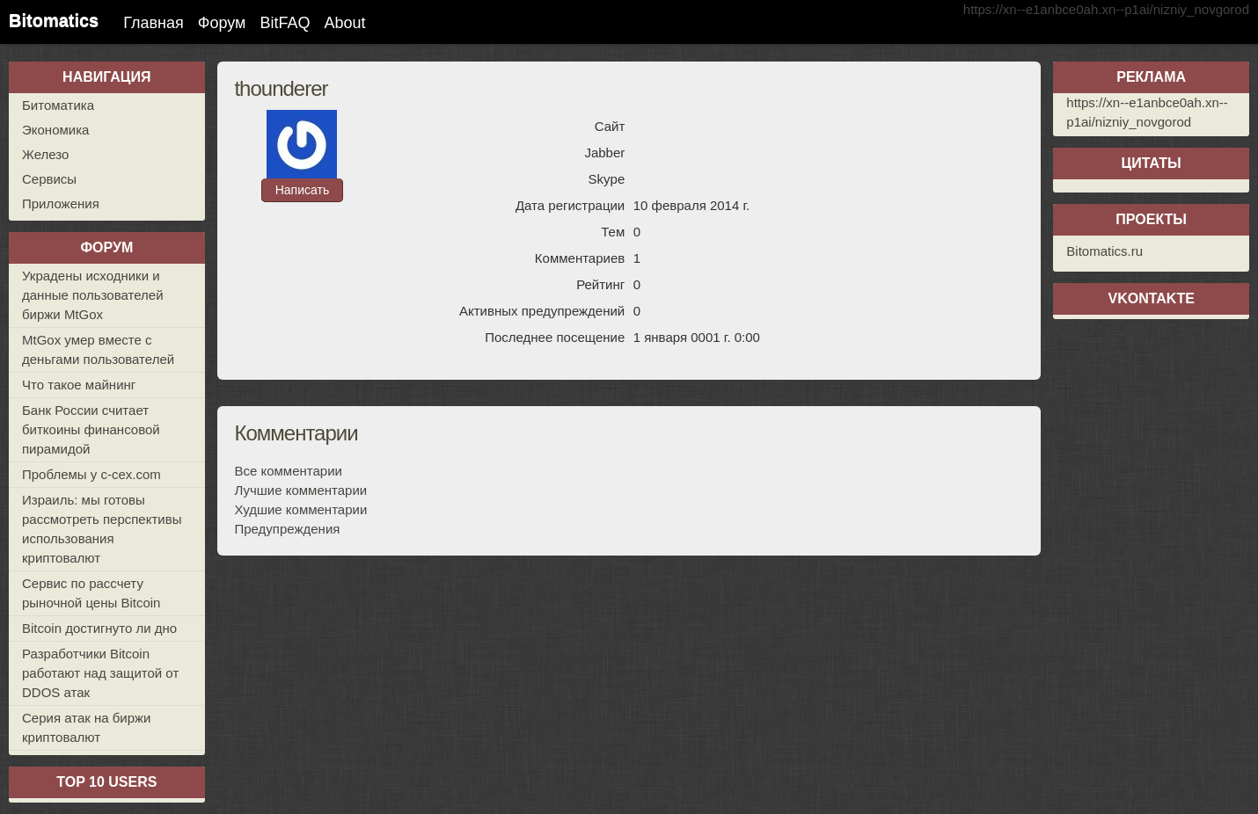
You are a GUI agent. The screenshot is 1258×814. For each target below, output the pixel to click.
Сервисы (49, 178)
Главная (153, 23)
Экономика (55, 129)
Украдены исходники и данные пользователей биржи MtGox (93, 295)
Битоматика (58, 105)
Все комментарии (287, 470)
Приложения (60, 203)
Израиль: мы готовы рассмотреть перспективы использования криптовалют (101, 528)
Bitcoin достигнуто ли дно (99, 628)
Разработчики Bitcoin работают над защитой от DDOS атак (100, 673)
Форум (222, 23)
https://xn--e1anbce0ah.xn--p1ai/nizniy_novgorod (1106, 9)
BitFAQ (285, 23)
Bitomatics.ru (1104, 250)
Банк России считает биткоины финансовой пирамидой (91, 429)
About (344, 23)
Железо (45, 154)
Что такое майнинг (78, 384)
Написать (302, 190)
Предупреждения (287, 528)
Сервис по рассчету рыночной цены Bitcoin (91, 593)
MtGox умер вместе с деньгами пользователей (98, 349)
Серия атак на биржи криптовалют (86, 727)
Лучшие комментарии (300, 490)
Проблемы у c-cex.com (91, 474)
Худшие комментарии (300, 509)
